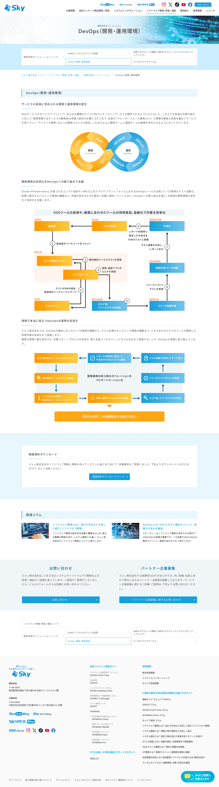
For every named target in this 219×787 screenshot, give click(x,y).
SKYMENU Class (113, 733)
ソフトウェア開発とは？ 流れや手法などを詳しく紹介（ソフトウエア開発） (176, 725)
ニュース (210, 10)
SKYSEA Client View (112, 674)
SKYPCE (112, 681)
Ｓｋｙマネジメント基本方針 (87, 780)
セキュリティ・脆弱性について (119, 780)
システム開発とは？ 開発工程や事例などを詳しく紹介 (167, 731)
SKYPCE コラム (149, 704)
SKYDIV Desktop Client (112, 689)
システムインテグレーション (128, 10)
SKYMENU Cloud (113, 718)
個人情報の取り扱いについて (38, 780)
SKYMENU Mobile (113, 725)
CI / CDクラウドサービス (145, 61)
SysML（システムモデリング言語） (83, 53)
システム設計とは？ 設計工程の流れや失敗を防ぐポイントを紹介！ (172, 736)
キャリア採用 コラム (151, 720)
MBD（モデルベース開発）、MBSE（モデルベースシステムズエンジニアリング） (163, 53)
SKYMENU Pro (113, 741)
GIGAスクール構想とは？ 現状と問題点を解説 (163, 746)
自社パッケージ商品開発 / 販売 (94, 10)
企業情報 (70, 10)
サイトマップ (15, 780)
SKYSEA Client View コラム (155, 709)
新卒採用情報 (148, 672)
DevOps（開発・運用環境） (79, 61)
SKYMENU (95, 711)
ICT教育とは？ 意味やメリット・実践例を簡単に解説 (166, 752)
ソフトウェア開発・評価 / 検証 (161, 10)
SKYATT (112, 705)
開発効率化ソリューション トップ (41, 57)
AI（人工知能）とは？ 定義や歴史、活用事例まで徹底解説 (167, 741)
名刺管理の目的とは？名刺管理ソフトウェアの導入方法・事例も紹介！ (174, 757)
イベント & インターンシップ (156, 678)
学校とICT (94, 758)
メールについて (144, 780)
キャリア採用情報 (150, 683)
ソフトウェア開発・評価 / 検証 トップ (41, 623)
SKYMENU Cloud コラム (153, 715)
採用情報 (197, 10)
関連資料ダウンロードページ (108, 476)
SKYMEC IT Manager (112, 697)
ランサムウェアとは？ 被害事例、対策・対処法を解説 (166, 762)
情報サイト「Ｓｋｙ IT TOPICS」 (156, 699)
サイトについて (63, 780)
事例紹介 (184, 10)
